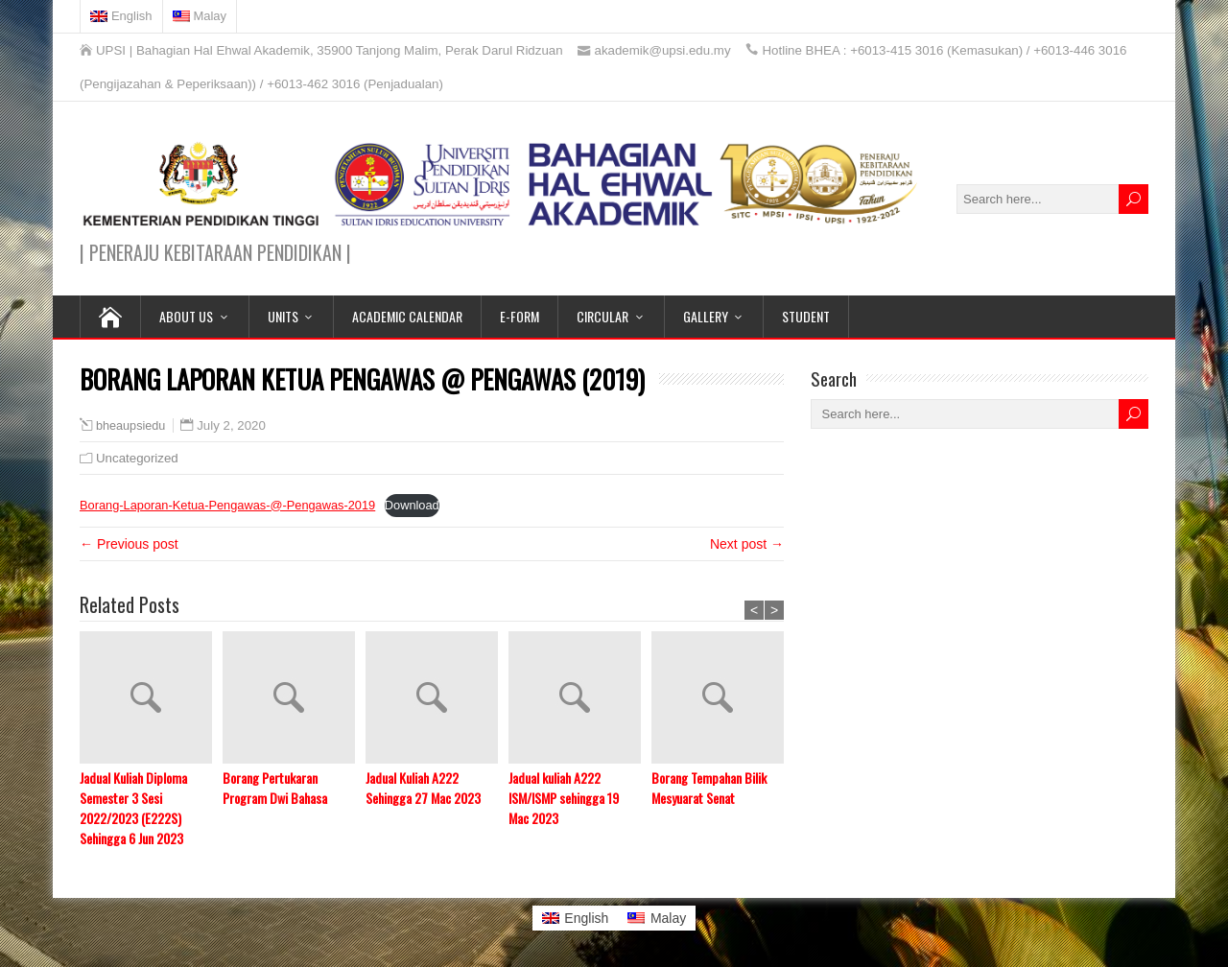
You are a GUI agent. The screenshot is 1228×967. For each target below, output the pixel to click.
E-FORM (519, 316)
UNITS (283, 316)
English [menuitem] (586, 918)
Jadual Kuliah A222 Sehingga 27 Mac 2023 (423, 787)
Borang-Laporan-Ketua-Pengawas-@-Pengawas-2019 (227, 505)
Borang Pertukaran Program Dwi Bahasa (275, 787)
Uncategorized (137, 458)
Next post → (747, 544)
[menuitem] (122, 16)
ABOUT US (186, 316)
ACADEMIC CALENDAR (407, 316)
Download (412, 505)
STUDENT (806, 316)
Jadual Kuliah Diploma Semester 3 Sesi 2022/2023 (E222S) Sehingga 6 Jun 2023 (133, 807)
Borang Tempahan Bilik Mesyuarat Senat (709, 787)
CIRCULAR (602, 316)
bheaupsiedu (130, 426)
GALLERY (705, 316)
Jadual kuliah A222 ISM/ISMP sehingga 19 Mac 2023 (563, 797)
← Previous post (129, 544)
